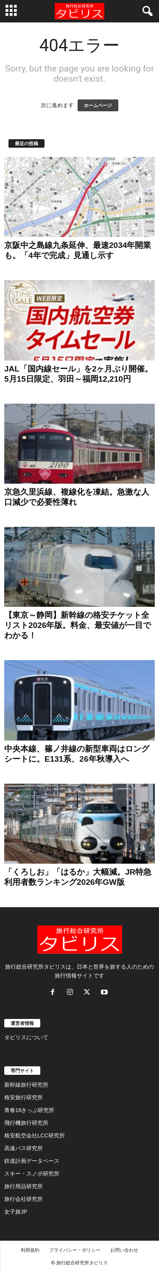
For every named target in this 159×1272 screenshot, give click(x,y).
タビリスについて (26, 1037)
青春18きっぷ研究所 (29, 1110)
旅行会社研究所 (23, 1199)
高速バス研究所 (23, 1148)
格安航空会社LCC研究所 (34, 1135)
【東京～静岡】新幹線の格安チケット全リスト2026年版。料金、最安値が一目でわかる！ (77, 625)
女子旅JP (15, 1212)
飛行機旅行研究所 (26, 1123)
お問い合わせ (124, 1250)
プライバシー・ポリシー (74, 1250)
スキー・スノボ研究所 (31, 1173)
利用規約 (30, 1250)
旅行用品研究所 (23, 1186)
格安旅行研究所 (23, 1097)
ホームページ (98, 105)
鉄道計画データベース (31, 1161)
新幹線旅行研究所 (26, 1085)
